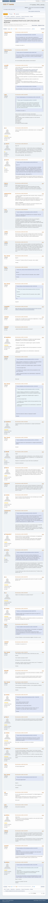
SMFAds (3, 901)
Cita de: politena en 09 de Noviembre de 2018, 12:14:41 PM (27, 848)
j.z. (6, 128)
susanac (7, 494)
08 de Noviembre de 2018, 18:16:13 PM (21, 670)
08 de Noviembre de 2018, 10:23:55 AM (21, 267)
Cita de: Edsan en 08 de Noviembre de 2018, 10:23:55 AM (27, 286)
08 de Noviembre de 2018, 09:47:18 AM (21, 231)
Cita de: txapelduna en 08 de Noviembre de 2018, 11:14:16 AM (27, 359)
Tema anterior (34, 25)
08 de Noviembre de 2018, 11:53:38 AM (21, 421)
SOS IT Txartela (8, 4)
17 (30, 886)
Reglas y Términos (39, 900)
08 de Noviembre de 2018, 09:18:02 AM (21, 193)
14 (26, 28)
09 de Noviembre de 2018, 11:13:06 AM (21, 804)
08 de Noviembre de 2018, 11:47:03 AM (21, 383)
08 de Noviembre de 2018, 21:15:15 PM (21, 732)
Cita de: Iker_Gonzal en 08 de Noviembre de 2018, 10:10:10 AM (28, 269)
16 (28, 28)
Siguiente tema (41, 25)
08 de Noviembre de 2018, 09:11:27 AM (21, 159)
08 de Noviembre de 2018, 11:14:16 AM (21, 337)
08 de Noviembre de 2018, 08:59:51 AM (21, 143)
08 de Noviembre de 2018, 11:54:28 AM (21, 437)
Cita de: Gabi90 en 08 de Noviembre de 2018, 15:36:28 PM (27, 626)
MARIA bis (7, 748)
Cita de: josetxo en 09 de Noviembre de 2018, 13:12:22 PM (27, 864)
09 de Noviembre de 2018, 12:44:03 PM (21, 830)
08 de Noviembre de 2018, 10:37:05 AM (21, 306)
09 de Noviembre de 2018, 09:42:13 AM (21, 764)
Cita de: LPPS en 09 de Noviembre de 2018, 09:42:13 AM (27, 777)
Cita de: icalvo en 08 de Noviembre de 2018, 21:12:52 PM (27, 735)
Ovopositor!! (8, 534)
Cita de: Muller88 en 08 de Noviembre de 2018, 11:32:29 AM (27, 386)
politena (7, 815)
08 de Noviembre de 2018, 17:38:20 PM (21, 652)
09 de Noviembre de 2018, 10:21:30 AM (21, 774)
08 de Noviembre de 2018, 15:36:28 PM (21, 534)
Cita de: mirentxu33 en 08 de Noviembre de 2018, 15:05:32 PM (27, 552)
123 (32, 28)
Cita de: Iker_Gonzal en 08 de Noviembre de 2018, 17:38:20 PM (28, 697)
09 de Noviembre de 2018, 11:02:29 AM (21, 792)
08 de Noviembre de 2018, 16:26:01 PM (21, 608)
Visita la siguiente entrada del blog (34, 11)
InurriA (7, 159)
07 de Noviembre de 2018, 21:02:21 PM (21, 32)
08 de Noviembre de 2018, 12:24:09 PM (21, 451)
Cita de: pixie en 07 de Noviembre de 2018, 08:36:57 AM (26, 52)
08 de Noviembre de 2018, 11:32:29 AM (21, 356)
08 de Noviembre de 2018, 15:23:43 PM (21, 510)
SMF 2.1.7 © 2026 (5, 900)
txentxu (7, 550)
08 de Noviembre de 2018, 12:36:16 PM (21, 467)
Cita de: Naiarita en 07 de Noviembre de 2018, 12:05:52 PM (27, 212)
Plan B (7, 467)
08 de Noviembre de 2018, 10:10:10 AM (21, 255)
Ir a (29, 893)
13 (24, 28)
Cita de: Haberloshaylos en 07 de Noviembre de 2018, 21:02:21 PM (28, 97)
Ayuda (35, 900)
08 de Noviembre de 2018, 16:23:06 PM (21, 592)
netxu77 (7, 143)
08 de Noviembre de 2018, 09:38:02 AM (21, 209)
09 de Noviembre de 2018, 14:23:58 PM (21, 862)
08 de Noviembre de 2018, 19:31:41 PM (21, 694)
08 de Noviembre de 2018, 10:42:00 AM (21, 316)
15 (27, 28)
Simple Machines (10, 900)
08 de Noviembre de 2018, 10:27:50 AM (21, 283)
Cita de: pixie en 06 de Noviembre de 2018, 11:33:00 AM (26, 86)
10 (20, 28)
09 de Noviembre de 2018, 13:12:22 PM (21, 845)
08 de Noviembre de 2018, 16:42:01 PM (21, 624)
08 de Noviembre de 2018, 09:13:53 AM (21, 183)
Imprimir (42, 886)
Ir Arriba (5, 886)
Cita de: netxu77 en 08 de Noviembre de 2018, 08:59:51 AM (27, 162)
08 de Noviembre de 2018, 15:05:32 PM (21, 483)
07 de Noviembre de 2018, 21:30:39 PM (21, 94)
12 (23, 28)
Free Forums (7, 901)
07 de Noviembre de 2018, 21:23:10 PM (21, 65)
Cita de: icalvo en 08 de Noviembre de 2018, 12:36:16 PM (27, 513)
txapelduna (8, 337)
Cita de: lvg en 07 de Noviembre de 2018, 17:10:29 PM (26, 34)
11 (22, 28)
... (31, 28)
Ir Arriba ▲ (44, 900)
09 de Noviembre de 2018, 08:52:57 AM (21, 748)
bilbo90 (7, 451)
